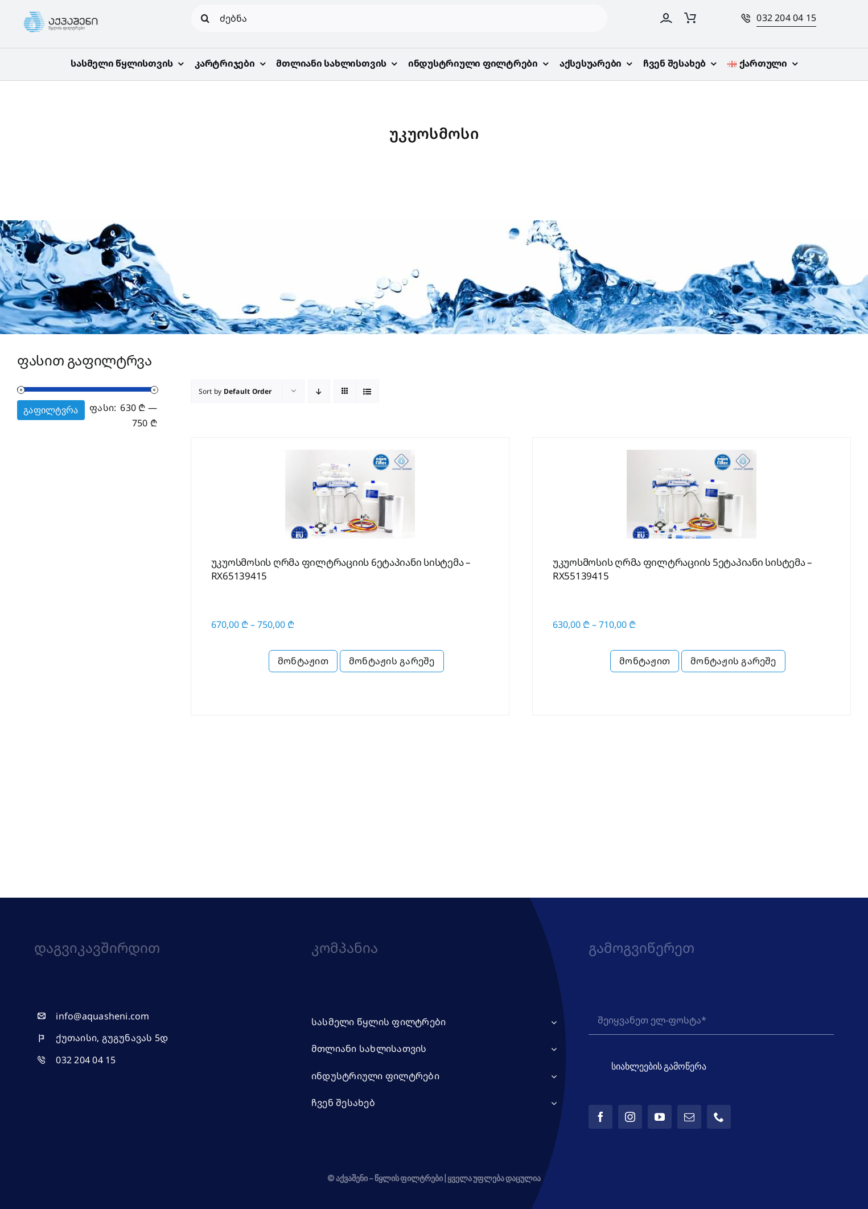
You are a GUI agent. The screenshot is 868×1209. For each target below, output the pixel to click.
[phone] (719, 1117)
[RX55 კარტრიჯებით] (691, 451)
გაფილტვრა (50, 410)
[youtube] (660, 1117)
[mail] (689, 1117)
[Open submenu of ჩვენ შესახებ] (551, 1103)
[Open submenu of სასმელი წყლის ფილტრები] (551, 1022)
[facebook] (600, 1117)
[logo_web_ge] (61, 12)
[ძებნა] (399, 18)
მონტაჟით (303, 661)
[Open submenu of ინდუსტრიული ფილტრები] (551, 1076)
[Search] (205, 18)
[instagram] (630, 1117)
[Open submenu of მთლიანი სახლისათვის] (551, 1049)
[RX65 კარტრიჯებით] (350, 451)
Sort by (235, 391)
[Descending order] (319, 391)
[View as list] (367, 391)
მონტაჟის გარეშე (392, 661)
